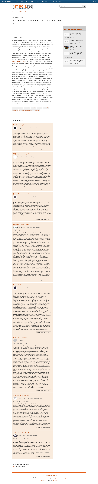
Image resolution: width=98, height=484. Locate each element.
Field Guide (17, 1)
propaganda (36, 110)
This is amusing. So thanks (21, 125)
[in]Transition (37, 1)
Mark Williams (22, 156)
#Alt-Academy (24, 1)
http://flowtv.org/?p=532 (18, 61)
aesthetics (39, 107)
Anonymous (21, 340)
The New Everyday (57, 1)
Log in (94, 1)
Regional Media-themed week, (73, 29)
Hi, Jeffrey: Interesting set (21, 154)
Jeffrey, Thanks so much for (21, 194)
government (15, 110)
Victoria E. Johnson (23, 197)
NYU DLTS (55, 480)
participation (27, 107)
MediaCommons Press (47, 1)
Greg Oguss (21, 128)
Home (13, 11)
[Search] (70, 6)
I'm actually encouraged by (21, 224)
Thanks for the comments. (21, 285)
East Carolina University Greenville (35, 398)
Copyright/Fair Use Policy (59, 478)
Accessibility (42, 480)
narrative (14, 107)
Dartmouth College (30, 156)
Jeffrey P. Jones (16, 23)
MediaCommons (44, 478)
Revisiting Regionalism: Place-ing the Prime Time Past (76, 35)
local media (45, 107)
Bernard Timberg (22, 398)
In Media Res (30, 1)
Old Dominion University (27, 23)
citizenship (33, 107)
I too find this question (20, 337)
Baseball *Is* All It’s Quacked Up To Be (77, 47)
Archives (25, 11)
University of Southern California (32, 128)
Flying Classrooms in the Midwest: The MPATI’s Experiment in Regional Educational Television (73, 54)
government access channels (25, 110)
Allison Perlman (68, 57)
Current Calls (19, 11)
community (20, 107)
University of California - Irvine (34, 197)
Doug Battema (22, 227)
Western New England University (33, 227)
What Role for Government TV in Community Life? (76, 61)
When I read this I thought (21, 395)
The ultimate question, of (21, 432)
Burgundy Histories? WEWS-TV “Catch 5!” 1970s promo (77, 41)
